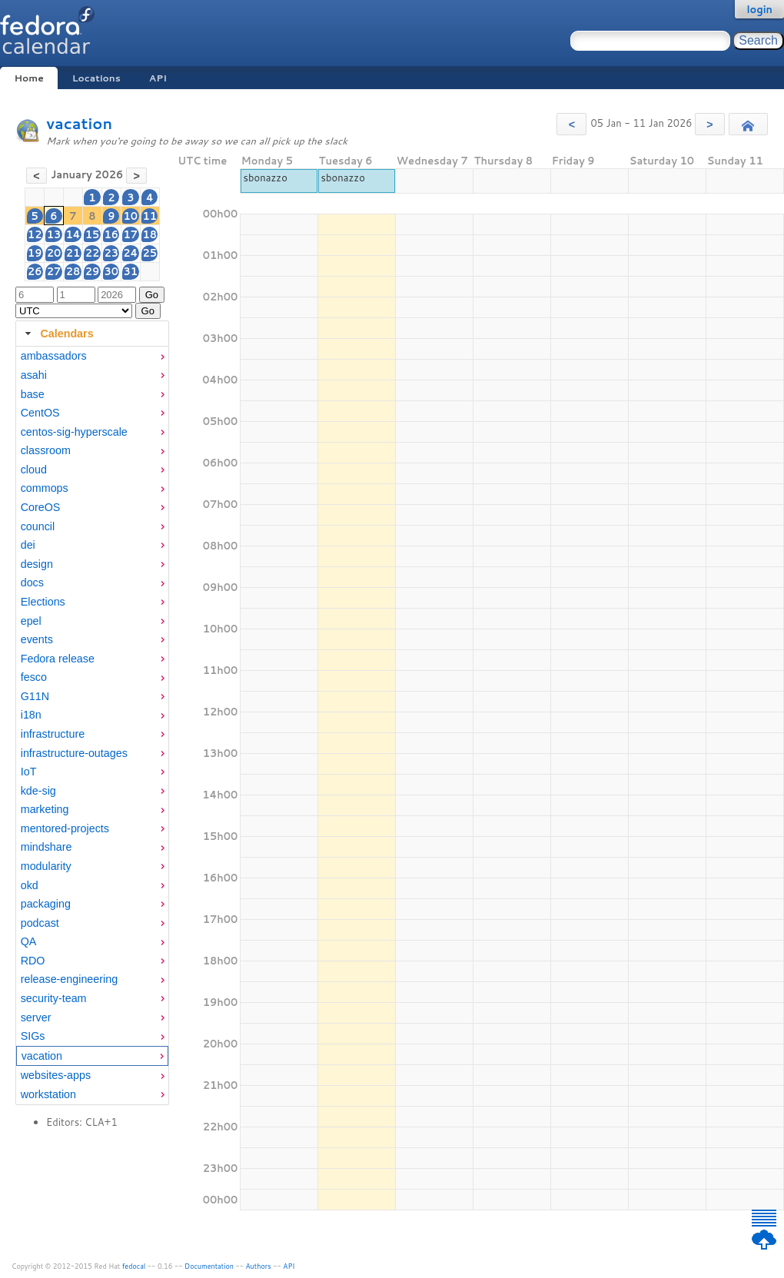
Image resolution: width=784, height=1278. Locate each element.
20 (54, 253)
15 (92, 234)
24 (130, 253)
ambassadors (54, 356)
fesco (34, 677)
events (37, 639)
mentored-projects (65, 828)
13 (54, 234)
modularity (46, 866)
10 (131, 216)
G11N (35, 696)
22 (92, 253)
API (158, 78)
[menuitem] (92, 356)
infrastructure (53, 734)
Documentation (209, 1266)
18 (150, 234)
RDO (33, 960)
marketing (45, 809)
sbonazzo (265, 177)
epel (31, 621)
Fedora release (58, 658)
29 (92, 271)
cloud (34, 469)
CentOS (40, 413)
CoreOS (41, 507)
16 (111, 234)
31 (131, 271)
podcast (40, 923)
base (33, 394)
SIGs (33, 1036)
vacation (79, 123)
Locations (96, 78)
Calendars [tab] (57, 333)
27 (54, 271)
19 (35, 253)
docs (32, 582)
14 (72, 234)
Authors (258, 1266)
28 (73, 271)
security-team (54, 998)
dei (28, 545)
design (37, 564)
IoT (29, 771)
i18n (31, 715)
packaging (46, 904)
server (36, 1017)
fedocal (134, 1266)
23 (111, 253)
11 (150, 216)
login (759, 9)
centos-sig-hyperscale (74, 432)
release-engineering (69, 979)
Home (28, 78)
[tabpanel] (92, 725)
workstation (48, 1094)
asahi (34, 375)
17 (131, 234)
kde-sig (38, 791)
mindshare (46, 847)
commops (44, 488)
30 (111, 271)
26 (35, 271)
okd (29, 885)
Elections (43, 602)
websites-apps (56, 1075)
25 (150, 253)
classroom (46, 450)
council (38, 526)
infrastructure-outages (74, 753)
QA (29, 941)
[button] (571, 124)
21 (73, 253)
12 (35, 234)
